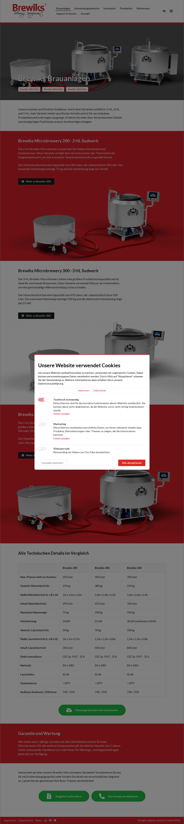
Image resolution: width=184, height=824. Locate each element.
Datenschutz (99, 390)
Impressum (83, 390)
